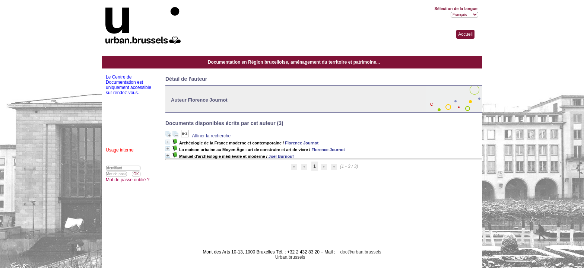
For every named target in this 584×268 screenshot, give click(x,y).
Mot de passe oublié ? (127, 179)
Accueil (465, 34)
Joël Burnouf (281, 156)
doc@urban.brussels (360, 252)
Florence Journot (301, 143)
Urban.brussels (290, 257)
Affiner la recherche (211, 135)
